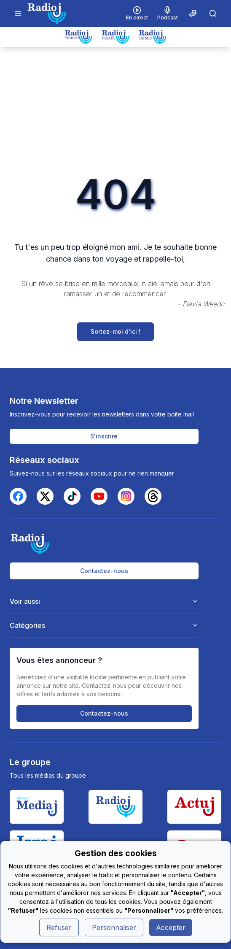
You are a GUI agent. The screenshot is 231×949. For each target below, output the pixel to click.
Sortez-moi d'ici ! (115, 331)
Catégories (104, 625)
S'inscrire (104, 436)
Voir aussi (104, 601)
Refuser (59, 927)
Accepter (170, 927)
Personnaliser (114, 927)
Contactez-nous (104, 570)
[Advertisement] (115, 110)
